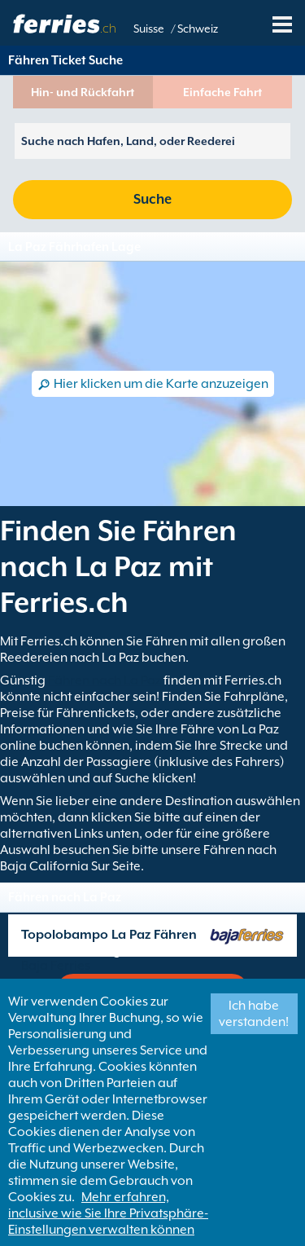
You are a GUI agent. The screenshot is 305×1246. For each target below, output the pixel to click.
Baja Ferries (55, 965)
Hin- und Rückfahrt (82, 92)
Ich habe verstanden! (254, 1013)
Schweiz (197, 28)
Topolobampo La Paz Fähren (109, 934)
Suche (152, 199)
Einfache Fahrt (222, 92)
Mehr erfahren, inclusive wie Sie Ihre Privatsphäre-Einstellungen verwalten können (108, 1213)
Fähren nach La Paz (104, 680)
